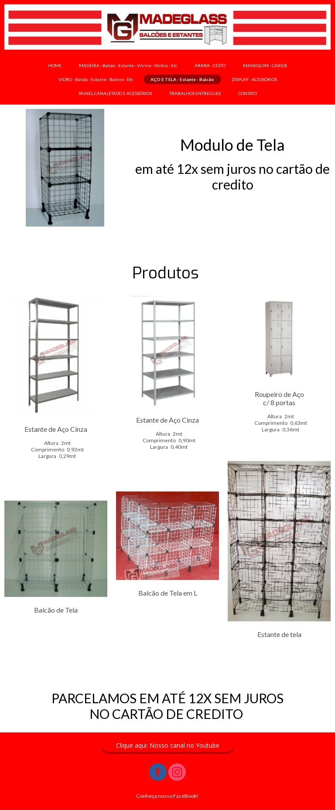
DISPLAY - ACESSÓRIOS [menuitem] (254, 79)
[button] (168, 745)
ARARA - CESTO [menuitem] (210, 65)
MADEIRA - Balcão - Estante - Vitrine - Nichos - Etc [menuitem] (128, 65)
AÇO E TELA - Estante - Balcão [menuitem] (182, 79)
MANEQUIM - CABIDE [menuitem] (265, 65)
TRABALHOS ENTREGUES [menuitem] (195, 93)
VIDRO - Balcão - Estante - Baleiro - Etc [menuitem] (95, 79)
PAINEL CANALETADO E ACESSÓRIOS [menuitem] (115, 93)
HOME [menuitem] (55, 65)
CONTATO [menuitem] (247, 93)
